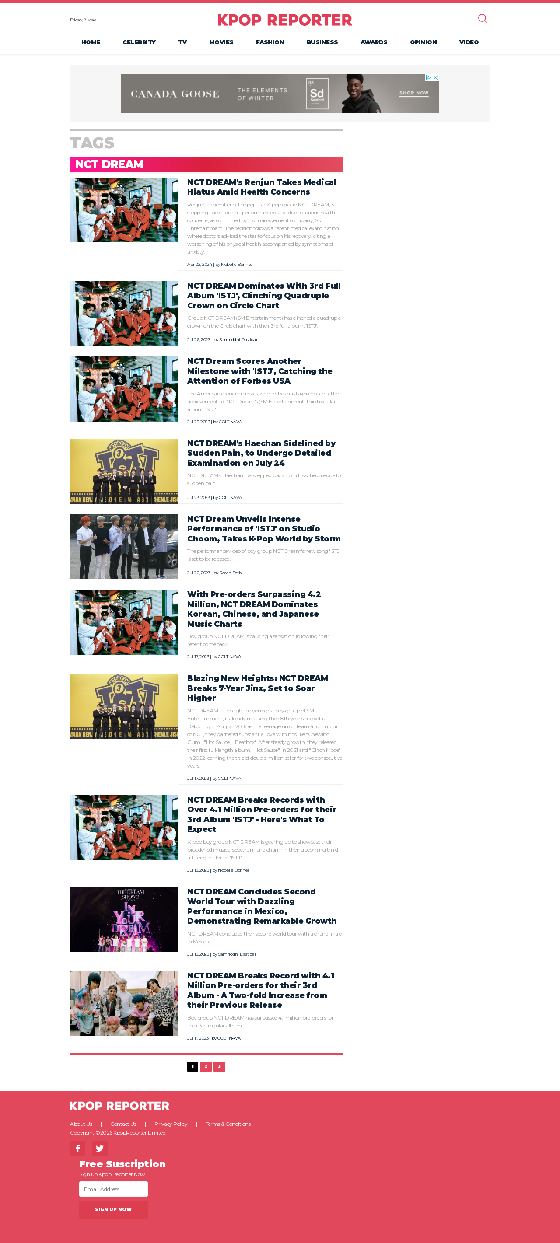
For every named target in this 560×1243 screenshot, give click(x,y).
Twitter (100, 1148)
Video (469, 41)
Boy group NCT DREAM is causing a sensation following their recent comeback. (258, 640)
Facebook (77, 1148)
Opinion (423, 41)
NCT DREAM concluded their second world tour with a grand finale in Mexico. (264, 937)
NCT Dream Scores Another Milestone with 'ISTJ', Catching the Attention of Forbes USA (259, 370)
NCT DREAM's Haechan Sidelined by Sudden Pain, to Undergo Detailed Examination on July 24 (261, 453)
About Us (81, 1124)
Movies (221, 41)
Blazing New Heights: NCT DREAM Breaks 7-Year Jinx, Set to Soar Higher (257, 688)
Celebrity (139, 41)
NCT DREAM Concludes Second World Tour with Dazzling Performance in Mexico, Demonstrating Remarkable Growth (262, 906)
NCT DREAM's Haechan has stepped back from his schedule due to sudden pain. (264, 479)
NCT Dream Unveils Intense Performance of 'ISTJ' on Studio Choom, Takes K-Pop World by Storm (264, 528)
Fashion (270, 41)
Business (322, 41)
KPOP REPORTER (285, 20)
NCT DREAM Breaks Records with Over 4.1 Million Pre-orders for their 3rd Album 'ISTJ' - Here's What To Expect (261, 814)
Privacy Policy (170, 1124)
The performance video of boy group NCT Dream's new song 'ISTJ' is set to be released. (263, 555)
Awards (373, 41)
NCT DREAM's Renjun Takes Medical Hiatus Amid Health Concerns (261, 187)
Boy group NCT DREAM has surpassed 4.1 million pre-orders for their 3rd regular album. (260, 1021)
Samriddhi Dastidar (238, 339)
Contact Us (123, 1124)
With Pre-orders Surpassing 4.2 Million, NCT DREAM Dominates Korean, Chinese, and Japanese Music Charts (254, 609)
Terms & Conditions (228, 1124)
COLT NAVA (230, 422)
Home (90, 41)
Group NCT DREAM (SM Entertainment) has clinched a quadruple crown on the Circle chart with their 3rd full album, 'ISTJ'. (264, 321)
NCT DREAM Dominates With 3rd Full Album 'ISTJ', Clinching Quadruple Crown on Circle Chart (264, 295)
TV (182, 41)
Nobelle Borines (236, 264)
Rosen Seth (230, 573)
